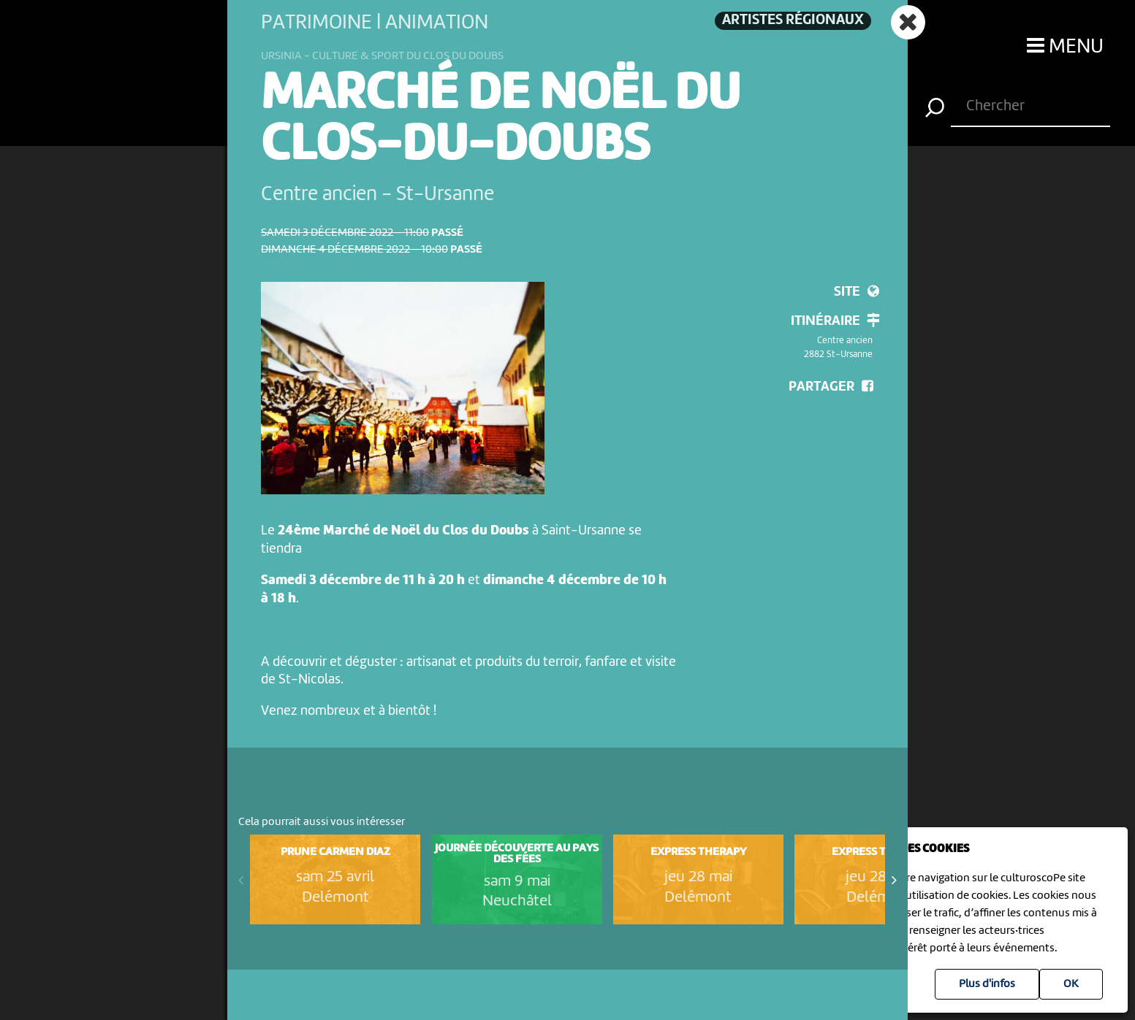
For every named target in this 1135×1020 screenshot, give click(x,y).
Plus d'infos (987, 984)
